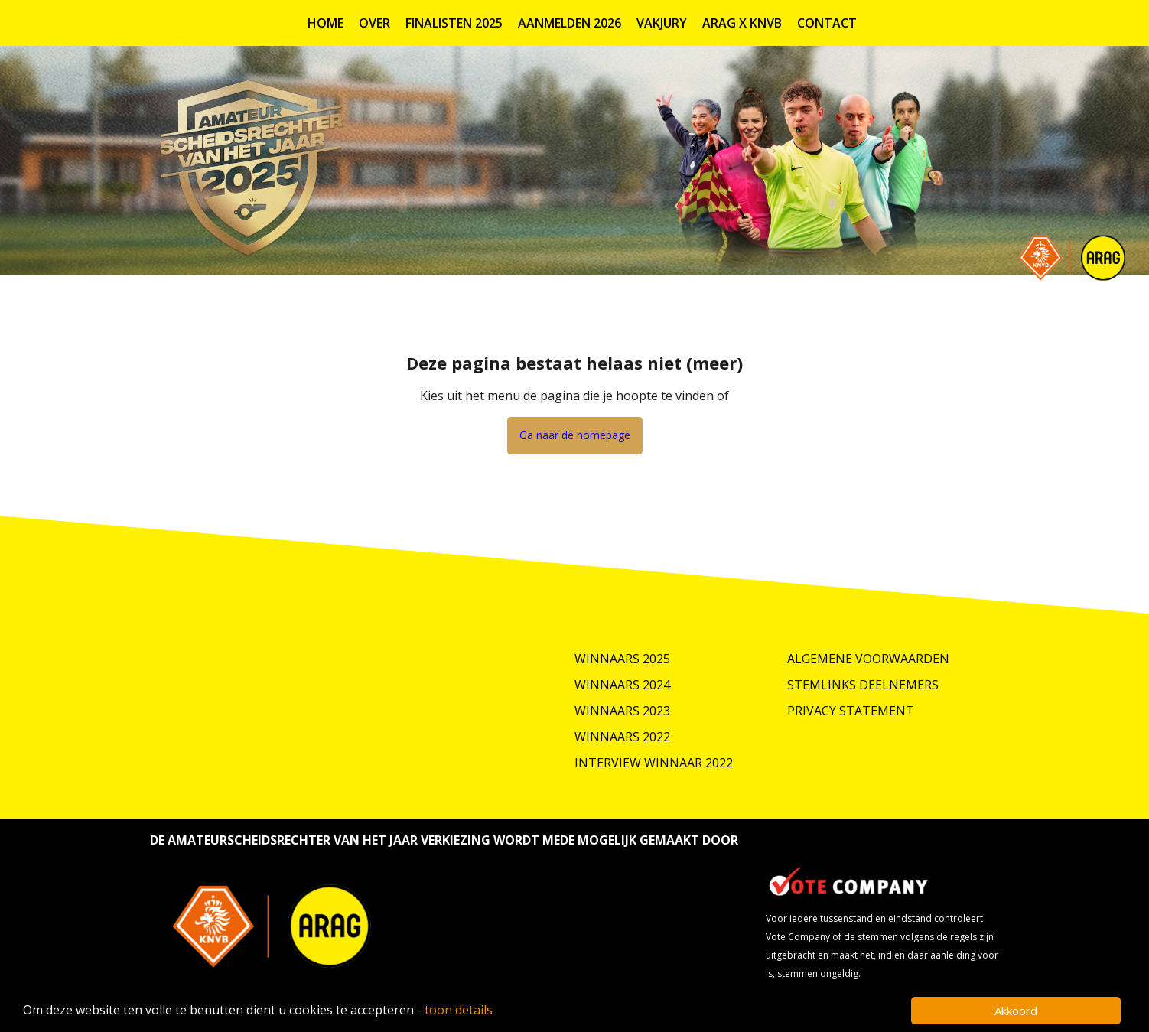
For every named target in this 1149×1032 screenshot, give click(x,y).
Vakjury (661, 23)
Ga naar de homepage (574, 435)
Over (374, 23)
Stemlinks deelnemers (863, 684)
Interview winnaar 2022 (653, 762)
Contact (827, 23)
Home (325, 23)
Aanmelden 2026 (569, 23)
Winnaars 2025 (622, 658)
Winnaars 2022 (622, 736)
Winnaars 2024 (622, 684)
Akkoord (1015, 1010)
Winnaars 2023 (622, 710)
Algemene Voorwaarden (868, 658)
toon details (459, 1009)
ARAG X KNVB (742, 23)
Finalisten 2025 (454, 23)
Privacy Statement (850, 710)
